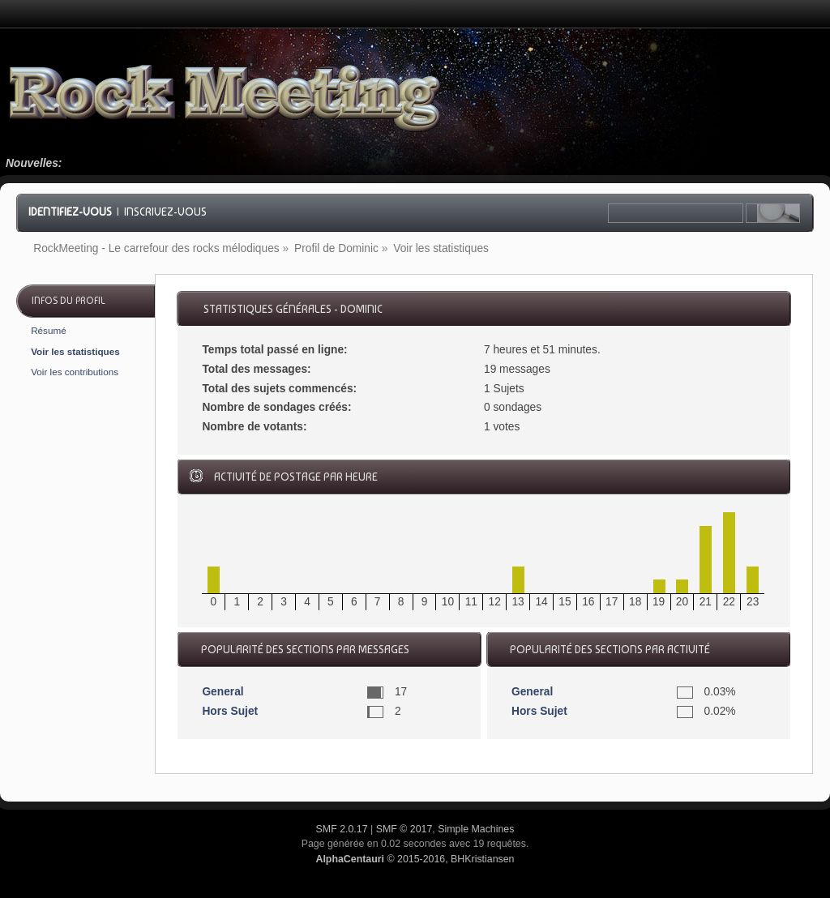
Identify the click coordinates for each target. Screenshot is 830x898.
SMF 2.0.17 (342, 829)
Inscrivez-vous (165, 211)
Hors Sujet (230, 711)
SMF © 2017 (404, 829)
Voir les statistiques (75, 351)
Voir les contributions (74, 371)
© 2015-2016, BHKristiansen (414, 859)
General (222, 692)
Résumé (48, 330)
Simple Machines (476, 829)
